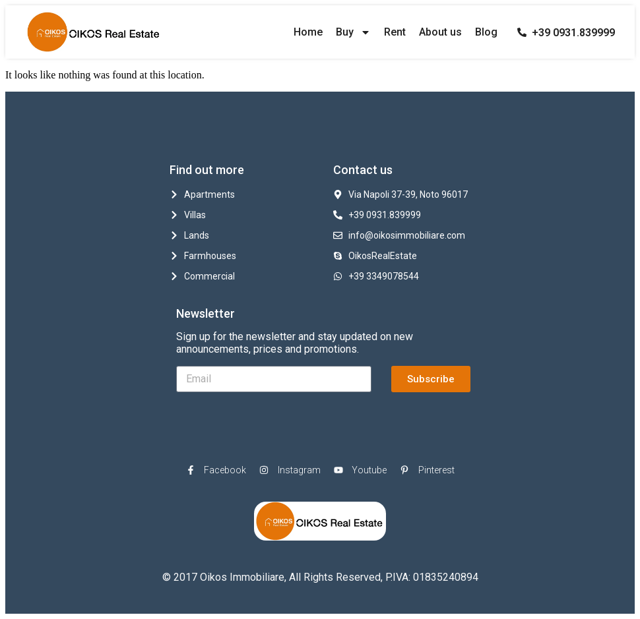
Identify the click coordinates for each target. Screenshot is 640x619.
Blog (486, 32)
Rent (395, 32)
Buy (353, 32)
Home (308, 32)
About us (440, 32)
